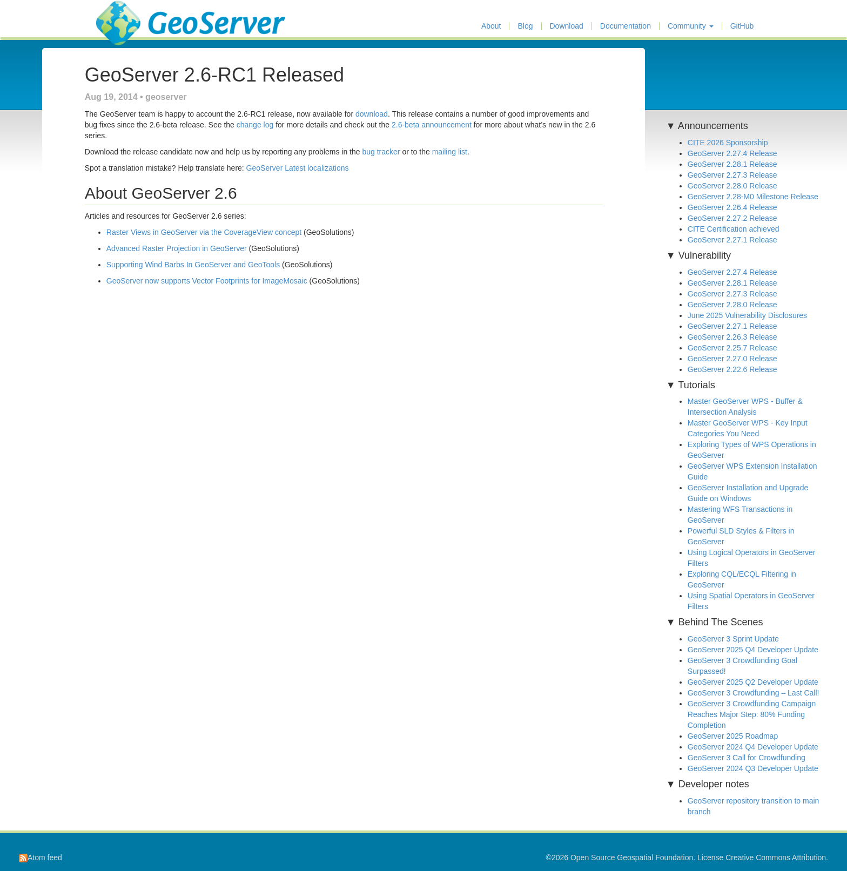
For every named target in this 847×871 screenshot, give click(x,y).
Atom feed (40, 857)
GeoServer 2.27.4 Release (732, 153)
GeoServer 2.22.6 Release (732, 369)
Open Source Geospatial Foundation (631, 857)
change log (255, 124)
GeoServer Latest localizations (297, 168)
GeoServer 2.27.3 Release (732, 175)
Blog (525, 26)
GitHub (742, 26)
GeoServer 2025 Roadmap (733, 736)
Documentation (625, 26)
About (491, 26)
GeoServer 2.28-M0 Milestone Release (753, 196)
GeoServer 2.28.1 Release (732, 164)
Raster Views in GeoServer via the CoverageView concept (203, 232)
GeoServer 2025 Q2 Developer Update (753, 682)
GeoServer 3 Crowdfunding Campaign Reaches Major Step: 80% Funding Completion (752, 714)
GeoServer (127, 14)
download (371, 114)
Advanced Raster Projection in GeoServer (176, 248)
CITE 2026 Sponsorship (728, 142)
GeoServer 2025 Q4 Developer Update (753, 649)
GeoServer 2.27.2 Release (732, 218)
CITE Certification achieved (733, 229)
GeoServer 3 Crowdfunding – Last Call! (753, 692)
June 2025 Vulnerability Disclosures (747, 315)
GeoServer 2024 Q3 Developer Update (753, 768)
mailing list (449, 151)
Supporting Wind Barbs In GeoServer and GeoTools (193, 264)
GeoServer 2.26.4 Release (732, 207)
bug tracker (381, 151)
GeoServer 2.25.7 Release (732, 347)
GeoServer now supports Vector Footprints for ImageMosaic (206, 280)
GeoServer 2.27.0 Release (732, 358)
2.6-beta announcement (432, 124)
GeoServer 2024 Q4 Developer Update (753, 746)
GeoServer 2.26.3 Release (732, 337)
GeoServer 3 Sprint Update (733, 638)
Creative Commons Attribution (775, 857)
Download (566, 26)
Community (691, 26)
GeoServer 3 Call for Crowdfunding (746, 757)
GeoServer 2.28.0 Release (732, 185)
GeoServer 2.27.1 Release (732, 239)
